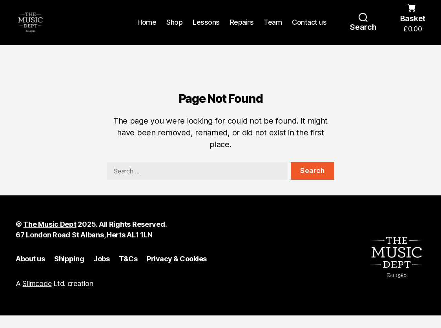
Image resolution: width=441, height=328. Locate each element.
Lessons (206, 28)
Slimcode (36, 296)
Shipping (69, 271)
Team (273, 28)
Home (146, 28)
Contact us (309, 28)
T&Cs (128, 271)
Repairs (242, 28)
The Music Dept (49, 237)
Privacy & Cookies (177, 271)
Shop (174, 28)
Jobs (101, 271)
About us (30, 271)
